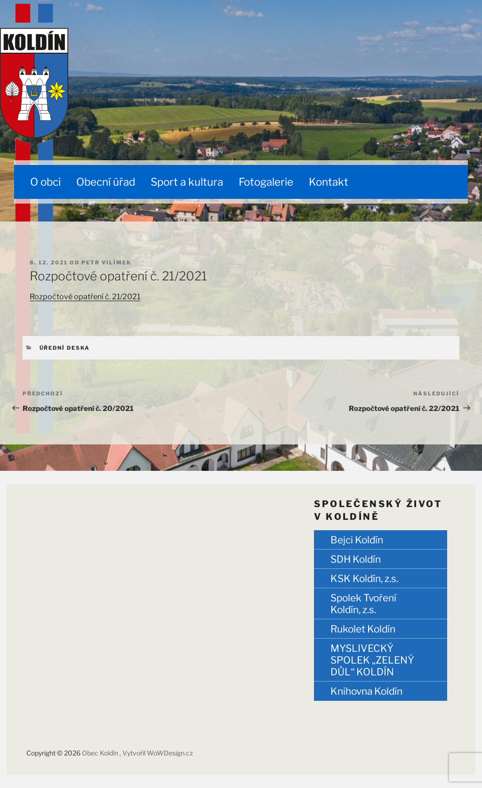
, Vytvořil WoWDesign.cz (156, 753)
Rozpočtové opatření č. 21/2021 (85, 296)
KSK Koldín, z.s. (364, 578)
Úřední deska (65, 348)
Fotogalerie (266, 182)
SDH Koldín (355, 559)
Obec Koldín (101, 753)
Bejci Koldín (356, 540)
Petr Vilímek (106, 262)
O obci (45, 182)
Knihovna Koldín (366, 691)
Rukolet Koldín (362, 629)
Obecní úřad (105, 182)
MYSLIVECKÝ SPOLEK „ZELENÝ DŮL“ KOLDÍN (372, 660)
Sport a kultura (187, 182)
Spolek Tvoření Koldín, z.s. (363, 604)
